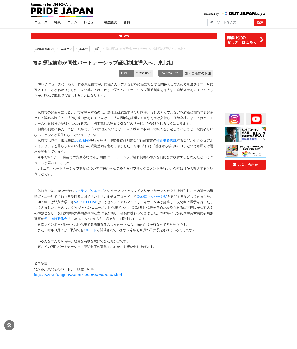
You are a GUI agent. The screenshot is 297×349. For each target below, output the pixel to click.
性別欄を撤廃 (167, 140)
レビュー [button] (90, 22)
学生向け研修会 (55, 218)
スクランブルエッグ (89, 190)
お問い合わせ (245, 164)
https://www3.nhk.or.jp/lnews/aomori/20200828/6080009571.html (78, 274)
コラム (72, 22)
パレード (90, 230)
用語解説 (110, 22)
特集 (57, 22)
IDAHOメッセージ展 (152, 196)
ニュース (40, 22)
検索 (260, 22)
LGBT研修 (82, 140)
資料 (126, 22)
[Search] (229, 22)
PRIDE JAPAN (44, 48)
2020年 (83, 48)
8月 (97, 48)
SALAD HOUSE (85, 202)
